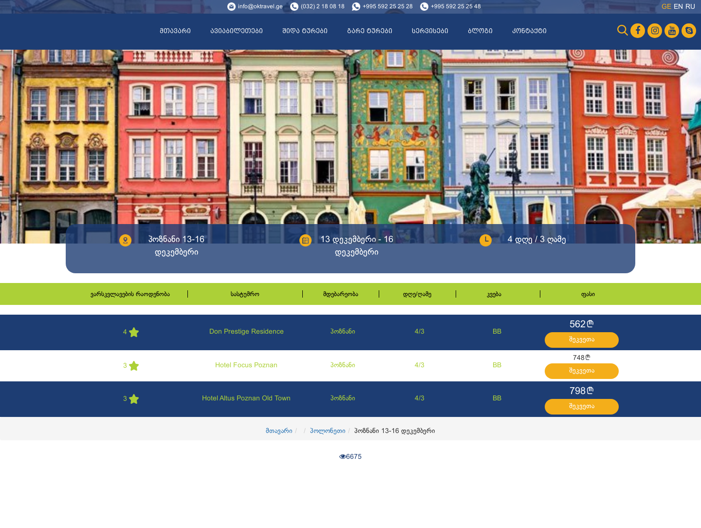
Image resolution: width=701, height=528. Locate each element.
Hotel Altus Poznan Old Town (246, 399)
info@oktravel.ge (260, 7)
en (678, 7)
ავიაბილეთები (236, 31)
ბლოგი (480, 31)
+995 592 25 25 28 (388, 7)
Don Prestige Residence (246, 332)
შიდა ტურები (305, 31)
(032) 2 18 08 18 (323, 7)
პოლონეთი (328, 431)
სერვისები (430, 31)
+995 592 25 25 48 (456, 7)
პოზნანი (343, 332)
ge (666, 7)
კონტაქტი (529, 31)
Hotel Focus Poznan (246, 365)
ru (690, 7)
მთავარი (175, 31)
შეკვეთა (581, 340)
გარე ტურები (369, 31)
